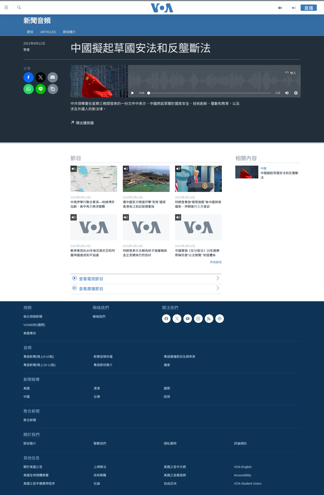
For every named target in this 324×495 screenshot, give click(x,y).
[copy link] (53, 89)
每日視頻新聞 (32, 316)
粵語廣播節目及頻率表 (179, 356)
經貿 (167, 396)
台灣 (97, 396)
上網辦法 (100, 467)
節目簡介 (69, 32)
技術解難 (100, 475)
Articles (48, 32)
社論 (97, 483)
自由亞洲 (170, 483)
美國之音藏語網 (175, 475)
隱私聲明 (170, 443)
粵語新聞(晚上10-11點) (39, 365)
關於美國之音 (32, 467)
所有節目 (216, 262)
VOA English (243, 467)
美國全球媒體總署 (36, 475)
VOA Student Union (247, 483)
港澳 (97, 388)
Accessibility (242, 475)
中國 (263, 168)
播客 (167, 365)
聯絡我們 (99, 316)
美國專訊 (29, 333)
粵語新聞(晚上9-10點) (38, 356)
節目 (30, 32)
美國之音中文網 (175, 467)
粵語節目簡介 (103, 365)
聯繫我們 (100, 443)
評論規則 (240, 443)
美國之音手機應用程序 (39, 483)
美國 (26, 388)
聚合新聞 (29, 420)
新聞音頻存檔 (103, 356)
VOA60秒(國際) (34, 325)
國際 (167, 388)
